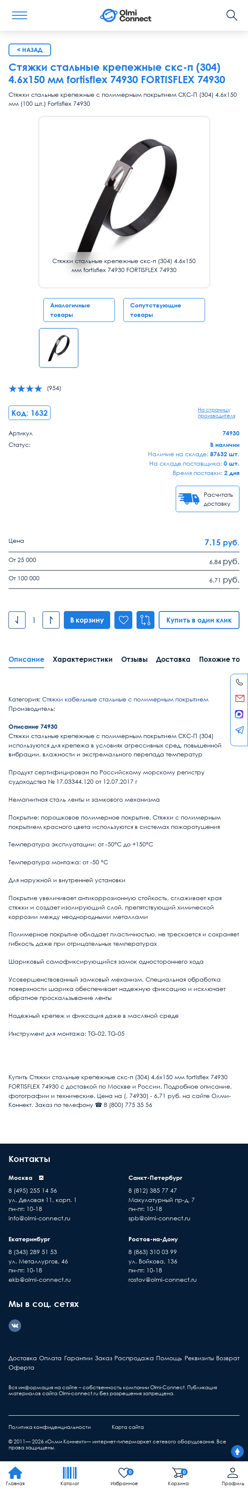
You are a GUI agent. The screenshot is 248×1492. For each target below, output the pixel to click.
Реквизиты (199, 1358)
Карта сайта (128, 1427)
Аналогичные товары (70, 309)
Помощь (169, 1358)
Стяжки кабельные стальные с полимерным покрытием (125, 699)
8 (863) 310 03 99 (152, 1251)
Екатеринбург (29, 1239)
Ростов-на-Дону (153, 1239)
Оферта (21, 1367)
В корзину (87, 620)
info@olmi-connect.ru (40, 1218)
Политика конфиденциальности (50, 1427)
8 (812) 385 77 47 (152, 1190)
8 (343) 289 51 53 (33, 1251)
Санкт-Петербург (155, 1177)
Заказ (103, 1358)
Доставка (173, 659)
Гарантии (78, 1358)
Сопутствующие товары (155, 309)
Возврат (227, 1358)
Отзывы (134, 659)
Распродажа (134, 1358)
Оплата (50, 1358)
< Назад (30, 49)
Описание (26, 659)
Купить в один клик (199, 620)
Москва (20, 1177)
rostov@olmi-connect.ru (162, 1279)
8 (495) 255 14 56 (33, 1190)
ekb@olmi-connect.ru (40, 1279)
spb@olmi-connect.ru (159, 1218)
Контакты (29, 1158)
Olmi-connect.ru (78, 1393)
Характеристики (83, 659)
